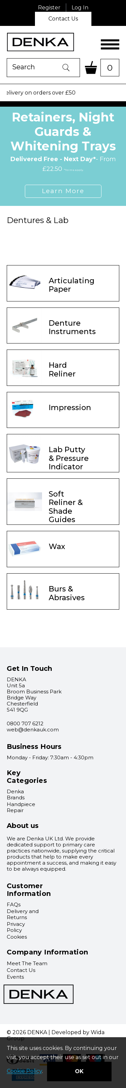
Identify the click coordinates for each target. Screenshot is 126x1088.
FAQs (13, 904)
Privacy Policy (16, 927)
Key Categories (27, 777)
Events (15, 977)
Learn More (63, 191)
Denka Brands (16, 794)
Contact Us (63, 18)
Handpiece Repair (21, 807)
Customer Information (29, 890)
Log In (80, 7)
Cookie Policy (24, 1071)
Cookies (17, 937)
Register (49, 7)
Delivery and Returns (23, 914)
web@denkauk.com (33, 729)
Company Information (47, 952)
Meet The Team (27, 963)
